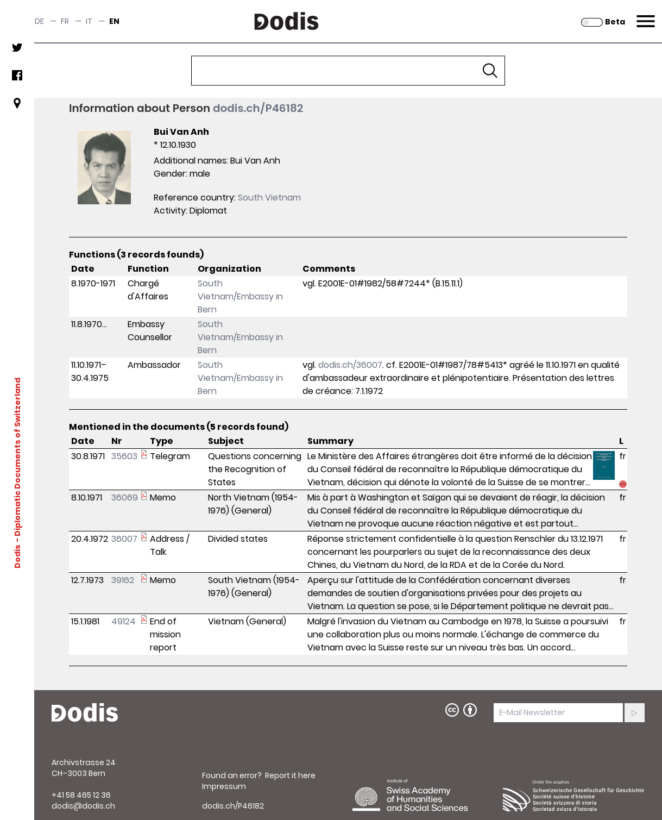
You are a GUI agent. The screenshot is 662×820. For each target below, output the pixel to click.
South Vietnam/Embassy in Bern (240, 296)
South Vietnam (269, 197)
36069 (124, 497)
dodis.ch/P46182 (258, 108)
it (89, 21)
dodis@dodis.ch (83, 805)
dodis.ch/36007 (350, 365)
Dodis (17, 556)
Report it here (290, 775)
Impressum (224, 786)
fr (65, 21)
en (114, 21)
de (39, 21)
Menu (644, 14)
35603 (124, 456)
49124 (123, 621)
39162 (122, 580)
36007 (124, 539)
